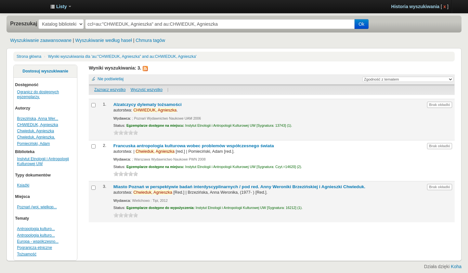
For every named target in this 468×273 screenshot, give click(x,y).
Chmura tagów (150, 40)
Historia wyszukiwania (415, 6)
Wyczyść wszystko (146, 89)
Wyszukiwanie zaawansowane (41, 40)
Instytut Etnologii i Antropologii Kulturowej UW (29, 6)
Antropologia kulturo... (36, 229)
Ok (361, 24)
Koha (456, 266)
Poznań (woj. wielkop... (37, 207)
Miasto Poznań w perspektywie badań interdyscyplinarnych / (239, 186)
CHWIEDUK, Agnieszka (37, 125)
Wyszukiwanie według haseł (103, 40)
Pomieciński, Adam (33, 143)
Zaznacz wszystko (109, 89)
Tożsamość (26, 254)
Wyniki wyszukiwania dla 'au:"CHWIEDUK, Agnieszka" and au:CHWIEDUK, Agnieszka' (122, 56)
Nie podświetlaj (111, 79)
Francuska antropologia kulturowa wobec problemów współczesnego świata (193, 145)
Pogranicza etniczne (34, 247)
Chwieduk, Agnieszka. (36, 137)
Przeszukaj (23, 23)
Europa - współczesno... (37, 241)
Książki (23, 185)
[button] (61, 6)
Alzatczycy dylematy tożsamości (147, 104)
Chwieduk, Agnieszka (35, 131)
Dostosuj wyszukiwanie (45, 71)
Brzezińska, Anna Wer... (37, 118)
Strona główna (29, 56)
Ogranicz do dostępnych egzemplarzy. (38, 94)
